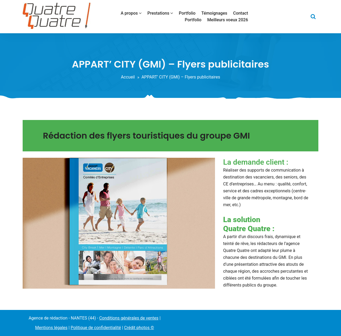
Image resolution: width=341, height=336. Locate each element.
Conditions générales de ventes (128, 318)
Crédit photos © (139, 327)
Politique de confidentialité (96, 327)
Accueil (128, 77)
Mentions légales (51, 327)
